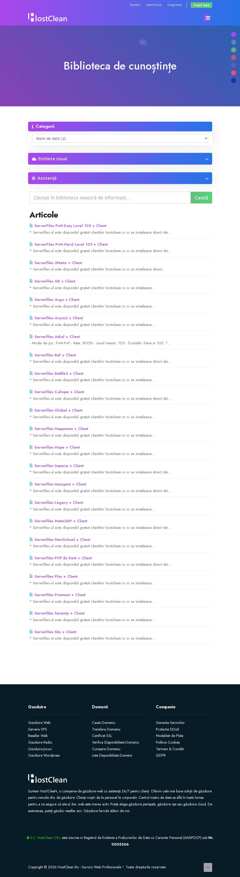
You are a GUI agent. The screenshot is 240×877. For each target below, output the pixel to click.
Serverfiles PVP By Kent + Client (60, 558)
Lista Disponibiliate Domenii (112, 755)
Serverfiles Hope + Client (54, 447)
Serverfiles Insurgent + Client (57, 484)
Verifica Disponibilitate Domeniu (115, 742)
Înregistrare (175, 5)
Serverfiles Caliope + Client (56, 392)
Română (135, 5)
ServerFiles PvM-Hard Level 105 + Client (68, 244)
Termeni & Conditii (170, 748)
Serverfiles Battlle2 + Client (56, 373)
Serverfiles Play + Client (53, 576)
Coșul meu (201, 5)
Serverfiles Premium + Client (57, 595)
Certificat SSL (102, 735)
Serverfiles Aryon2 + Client (56, 318)
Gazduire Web (39, 722)
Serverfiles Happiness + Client (58, 428)
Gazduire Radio (40, 742)
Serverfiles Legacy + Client (56, 502)
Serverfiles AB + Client (52, 281)
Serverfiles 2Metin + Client (55, 263)
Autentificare (154, 5)
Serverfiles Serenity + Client (56, 613)
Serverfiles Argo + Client (54, 299)
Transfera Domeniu (106, 729)
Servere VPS (37, 729)
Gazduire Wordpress (44, 755)
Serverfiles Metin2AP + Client (58, 521)
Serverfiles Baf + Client (52, 355)
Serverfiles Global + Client (55, 410)
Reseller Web (38, 735)
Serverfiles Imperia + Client (56, 466)
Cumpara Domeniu (106, 748)
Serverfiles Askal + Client (54, 336)
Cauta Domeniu (103, 722)
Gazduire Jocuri (40, 748)
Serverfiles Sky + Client (52, 632)
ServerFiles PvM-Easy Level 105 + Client (67, 226)
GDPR (161, 755)
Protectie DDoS (167, 729)
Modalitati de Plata (169, 735)
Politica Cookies (168, 742)
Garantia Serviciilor (170, 722)
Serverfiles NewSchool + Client (59, 539)
